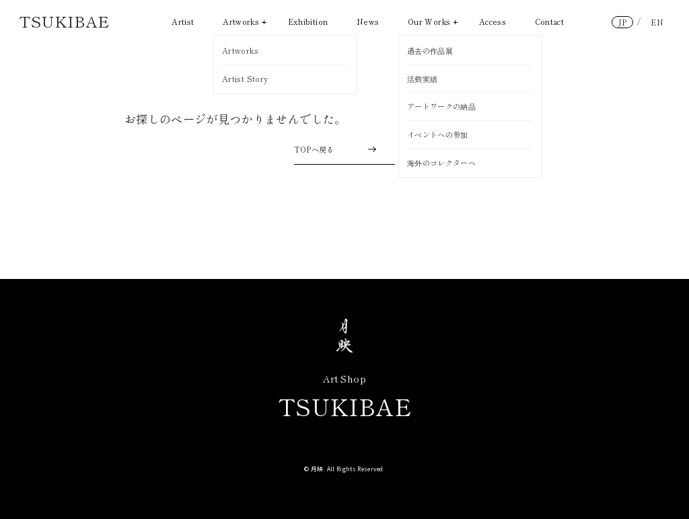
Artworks (244, 21)
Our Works (433, 21)
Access (492, 21)
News (368, 21)
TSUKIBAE (64, 21)
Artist (183, 21)
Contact (550, 21)
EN (657, 22)
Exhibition (308, 21)
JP (622, 22)
